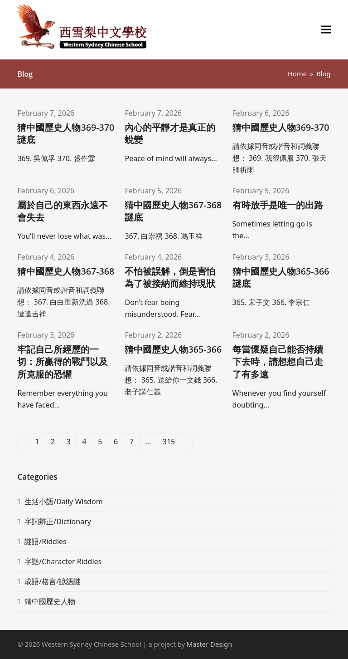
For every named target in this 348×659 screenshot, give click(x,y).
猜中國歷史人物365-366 (173, 349)
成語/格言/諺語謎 (52, 581)
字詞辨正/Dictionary (57, 521)
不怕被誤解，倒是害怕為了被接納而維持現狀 (170, 277)
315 (172, 443)
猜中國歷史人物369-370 (280, 127)
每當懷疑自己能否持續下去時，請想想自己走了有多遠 (277, 361)
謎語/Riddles (45, 541)
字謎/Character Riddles (63, 561)
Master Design (209, 644)
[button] (326, 30)
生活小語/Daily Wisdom (63, 502)
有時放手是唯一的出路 (277, 205)
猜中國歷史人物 (49, 601)
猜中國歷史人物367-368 (65, 271)
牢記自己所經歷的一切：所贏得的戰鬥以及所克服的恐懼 (62, 361)
